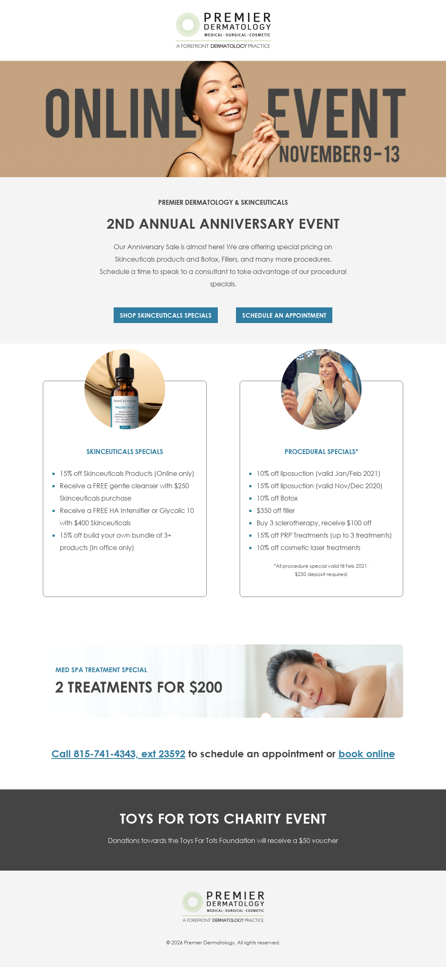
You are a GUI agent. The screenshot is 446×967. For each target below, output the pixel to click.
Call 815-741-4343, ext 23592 (118, 753)
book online (367, 753)
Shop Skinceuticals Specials (166, 315)
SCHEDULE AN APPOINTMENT (284, 315)
